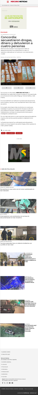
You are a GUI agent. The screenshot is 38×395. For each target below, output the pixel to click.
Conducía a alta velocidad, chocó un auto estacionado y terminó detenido (30, 304)
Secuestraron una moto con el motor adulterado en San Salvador (17, 189)
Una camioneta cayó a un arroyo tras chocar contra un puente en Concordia (30, 328)
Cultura (4, 376)
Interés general (6, 362)
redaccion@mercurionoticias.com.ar (15, 379)
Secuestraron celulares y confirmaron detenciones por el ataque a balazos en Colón (30, 258)
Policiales (4, 366)
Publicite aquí (5, 354)
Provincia (4, 369)
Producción (5, 371)
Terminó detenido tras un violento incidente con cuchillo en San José (16, 244)
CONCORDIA (19, 133)
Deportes (4, 374)
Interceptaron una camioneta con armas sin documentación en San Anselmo (14, 216)
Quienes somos (5, 351)
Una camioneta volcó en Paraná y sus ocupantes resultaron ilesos (30, 280)
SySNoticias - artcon (28, 393)
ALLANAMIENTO (10, 133)
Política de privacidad (28, 388)
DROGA (3, 133)
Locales (4, 364)
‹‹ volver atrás (19, 138)
